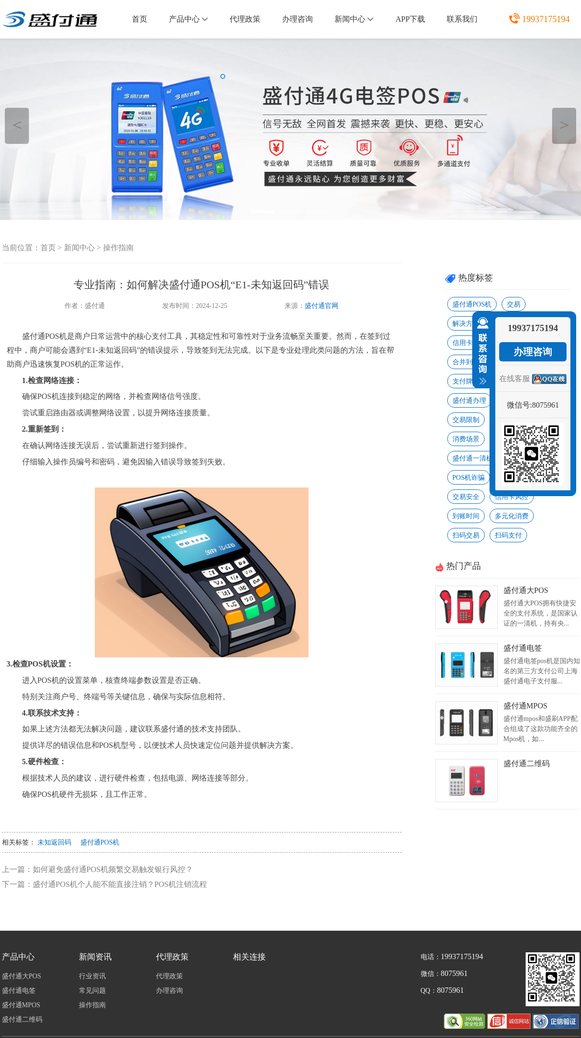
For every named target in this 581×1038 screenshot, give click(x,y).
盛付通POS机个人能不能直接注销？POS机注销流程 (120, 884)
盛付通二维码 (527, 763)
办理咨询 (297, 19)
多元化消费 (512, 516)
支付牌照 (465, 381)
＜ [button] (17, 124)
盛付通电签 (523, 648)
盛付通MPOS (526, 706)
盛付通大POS (526, 590)
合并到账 (465, 362)
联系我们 (462, 19)
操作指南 (118, 247)
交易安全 (465, 496)
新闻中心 (354, 19)
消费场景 (465, 439)
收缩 (481, 351)
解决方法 (465, 323)
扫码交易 (465, 535)
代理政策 (245, 19)
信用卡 (462, 342)
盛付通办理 (469, 400)
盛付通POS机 (100, 842)
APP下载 (410, 19)
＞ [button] (564, 124)
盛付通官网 (321, 305)
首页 (139, 19)
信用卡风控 (512, 496)
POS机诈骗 (468, 477)
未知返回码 (54, 842)
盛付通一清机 (472, 458)
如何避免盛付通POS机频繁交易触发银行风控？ (113, 869)
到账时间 (465, 516)
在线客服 (514, 378)
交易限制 (465, 419)
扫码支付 (508, 535)
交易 (513, 304)
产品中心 (188, 19)
